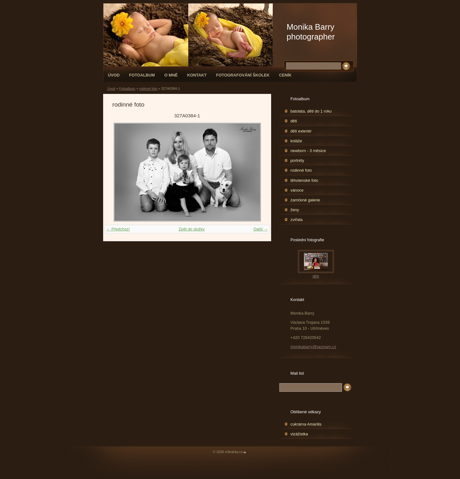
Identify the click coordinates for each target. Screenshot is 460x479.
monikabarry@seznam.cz (313, 346)
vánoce (296, 190)
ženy (294, 209)
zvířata (296, 219)
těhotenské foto (304, 180)
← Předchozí (118, 229)
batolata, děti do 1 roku (311, 111)
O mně (171, 75)
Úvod (114, 75)
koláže (296, 140)
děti (293, 121)
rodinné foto (148, 88)
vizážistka (299, 434)
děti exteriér (301, 131)
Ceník (285, 75)
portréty (297, 160)
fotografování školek (243, 75)
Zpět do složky (191, 229)
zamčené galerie (305, 200)
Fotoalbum (142, 75)
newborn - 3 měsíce (308, 150)
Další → (260, 229)
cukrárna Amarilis (305, 424)
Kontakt (197, 75)
